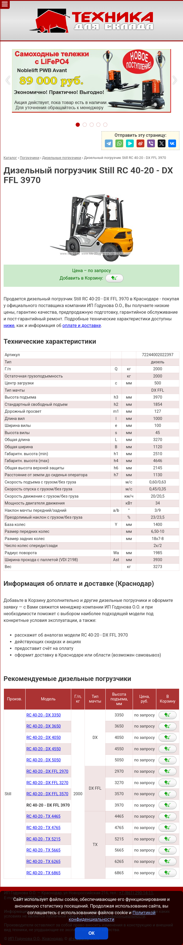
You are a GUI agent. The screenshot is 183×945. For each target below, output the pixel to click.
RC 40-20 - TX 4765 (43, 827)
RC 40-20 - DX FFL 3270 (47, 783)
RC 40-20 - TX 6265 (43, 861)
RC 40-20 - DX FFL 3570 (47, 794)
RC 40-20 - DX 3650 (43, 726)
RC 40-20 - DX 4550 (43, 749)
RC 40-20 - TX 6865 (43, 873)
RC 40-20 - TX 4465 (43, 816)
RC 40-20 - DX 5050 (43, 760)
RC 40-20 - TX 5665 (43, 850)
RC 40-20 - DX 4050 (43, 737)
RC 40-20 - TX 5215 (43, 839)
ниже (9, 325)
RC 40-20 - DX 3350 (43, 715)
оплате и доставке (81, 325)
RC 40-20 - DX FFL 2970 (47, 771)
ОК (91, 933)
